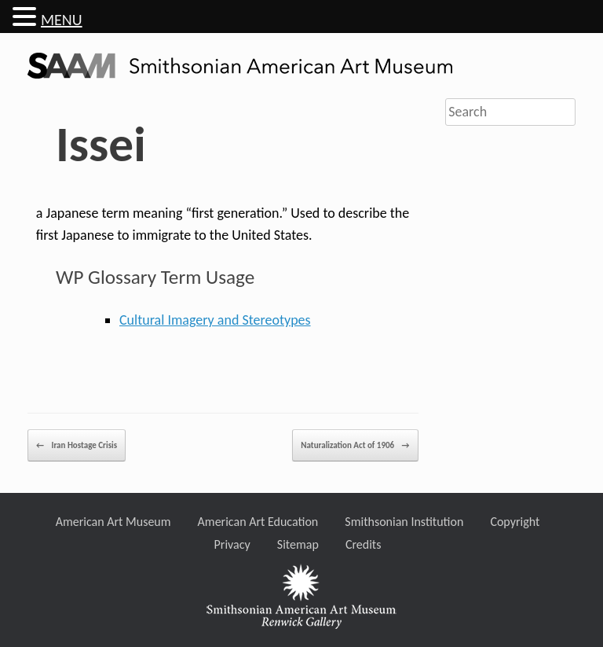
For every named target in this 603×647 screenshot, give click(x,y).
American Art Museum (113, 521)
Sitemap (298, 544)
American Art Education (258, 521)
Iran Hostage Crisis (76, 445)
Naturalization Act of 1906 (355, 445)
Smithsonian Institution (404, 521)
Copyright (514, 521)
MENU (61, 19)
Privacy (232, 544)
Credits (363, 544)
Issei (101, 144)
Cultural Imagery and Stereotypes (215, 320)
